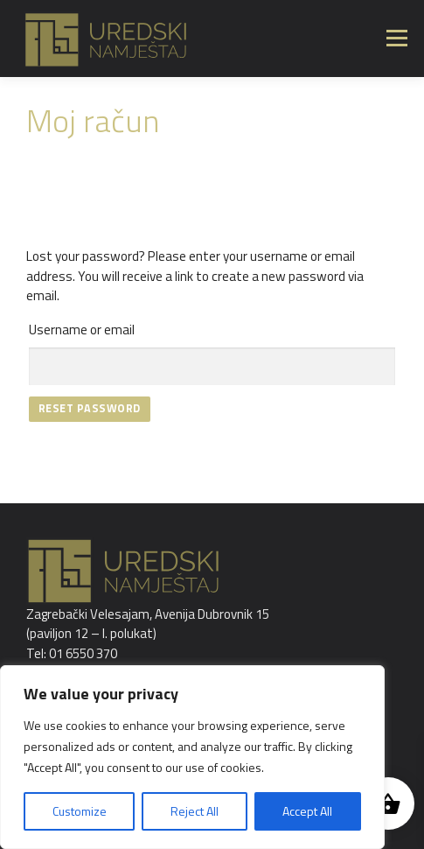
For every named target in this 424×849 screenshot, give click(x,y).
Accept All (307, 811)
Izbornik (396, 38)
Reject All (194, 811)
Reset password (89, 408)
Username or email (82, 329)
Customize (79, 811)
